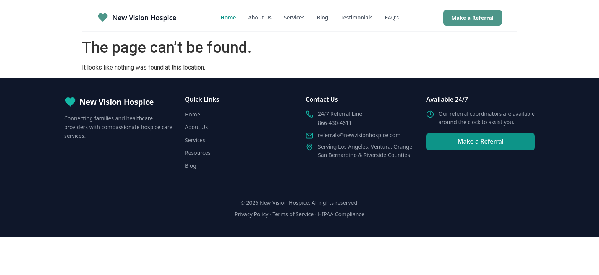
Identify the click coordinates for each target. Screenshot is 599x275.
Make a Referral (473, 17)
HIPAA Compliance (341, 214)
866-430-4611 (335, 122)
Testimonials (357, 17)
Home (228, 17)
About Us (260, 17)
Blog (322, 17)
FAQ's (392, 17)
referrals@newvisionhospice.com (359, 135)
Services (294, 17)
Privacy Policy (251, 214)
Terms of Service (293, 214)
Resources (197, 152)
